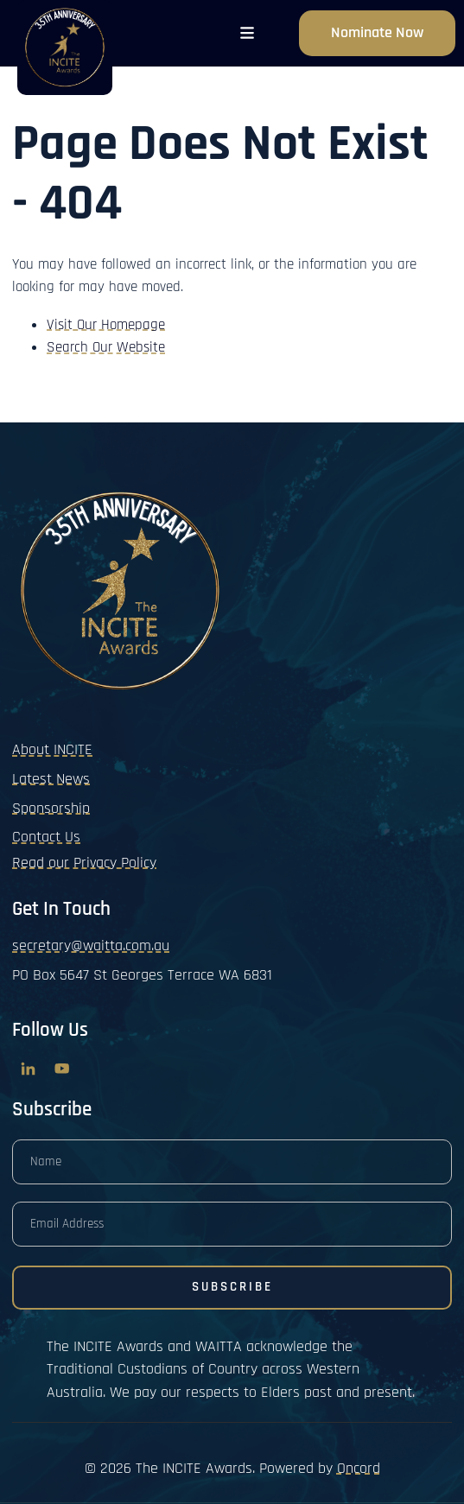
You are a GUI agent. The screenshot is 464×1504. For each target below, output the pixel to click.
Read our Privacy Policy (84, 863)
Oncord (358, 1468)
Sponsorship (51, 808)
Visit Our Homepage (106, 324)
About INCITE (52, 749)
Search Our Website (106, 347)
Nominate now (377, 21)
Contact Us (46, 837)
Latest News (51, 779)
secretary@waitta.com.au (90, 945)
